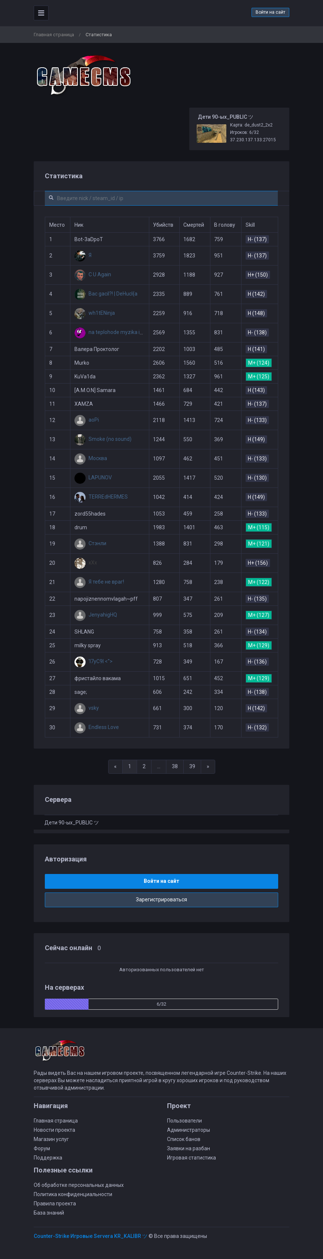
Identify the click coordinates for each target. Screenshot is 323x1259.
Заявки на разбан (188, 1148)
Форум (42, 1148)
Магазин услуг (51, 1139)
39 (192, 766)
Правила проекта (55, 1203)
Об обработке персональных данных (79, 1185)
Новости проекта (54, 1130)
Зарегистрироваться (161, 899)
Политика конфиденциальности (73, 1194)
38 (175, 766)
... (158, 766)
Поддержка (48, 1158)
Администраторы (188, 1130)
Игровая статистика (191, 1158)
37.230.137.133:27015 (253, 139)
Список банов (183, 1139)
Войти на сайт (270, 12)
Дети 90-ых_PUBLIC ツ (71, 823)
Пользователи (184, 1121)
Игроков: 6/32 (244, 132)
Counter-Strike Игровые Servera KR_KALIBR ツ (90, 1236)
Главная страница (54, 34)
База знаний (49, 1213)
